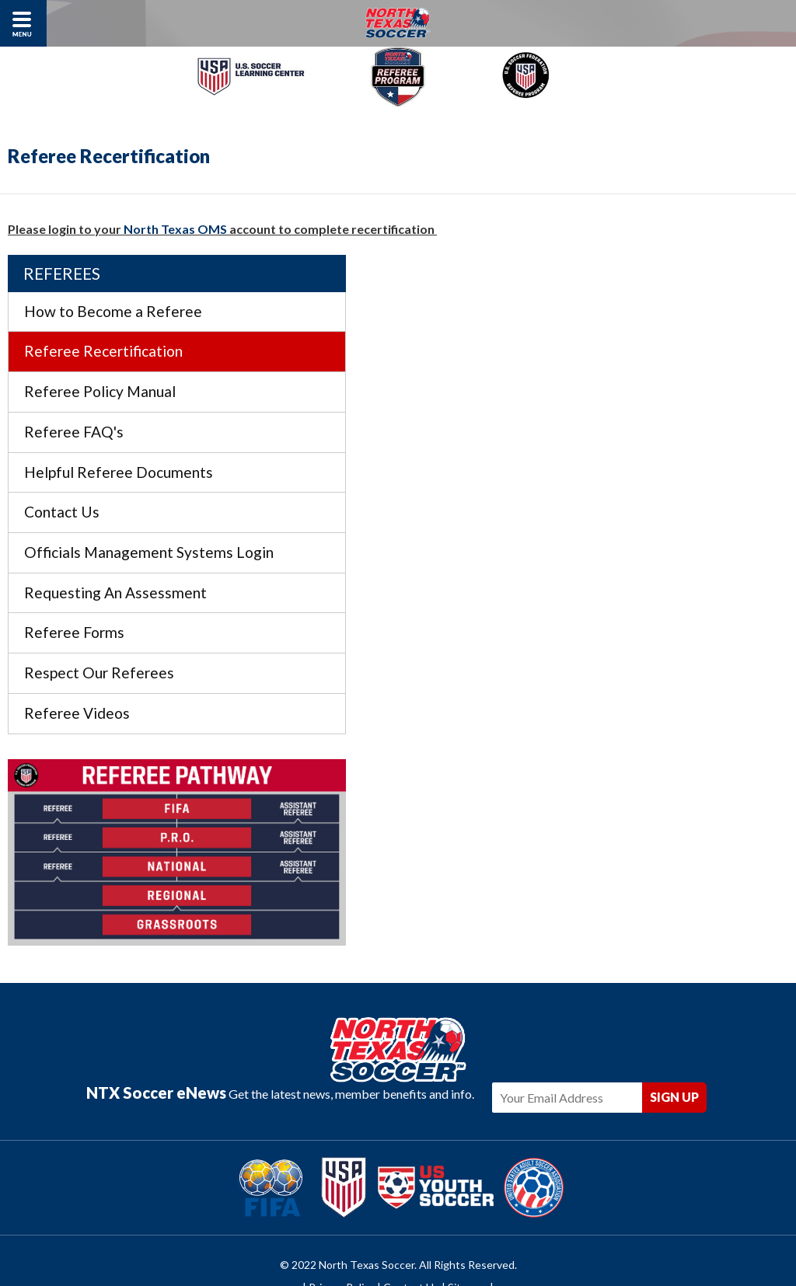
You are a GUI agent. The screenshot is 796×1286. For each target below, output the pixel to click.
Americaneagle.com (489, 1249)
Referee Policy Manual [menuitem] (631, 355)
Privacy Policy (342, 1225)
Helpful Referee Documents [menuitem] (649, 435)
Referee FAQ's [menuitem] (605, 395)
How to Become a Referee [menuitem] (644, 275)
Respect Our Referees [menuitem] (630, 660)
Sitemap (467, 1225)
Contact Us (411, 1225)
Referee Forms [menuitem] (605, 620)
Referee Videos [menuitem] (608, 700)
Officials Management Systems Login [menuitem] (659, 528)
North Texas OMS (176, 228)
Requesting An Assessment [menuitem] (646, 580)
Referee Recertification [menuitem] (634, 315)
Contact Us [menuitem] (592, 475)
